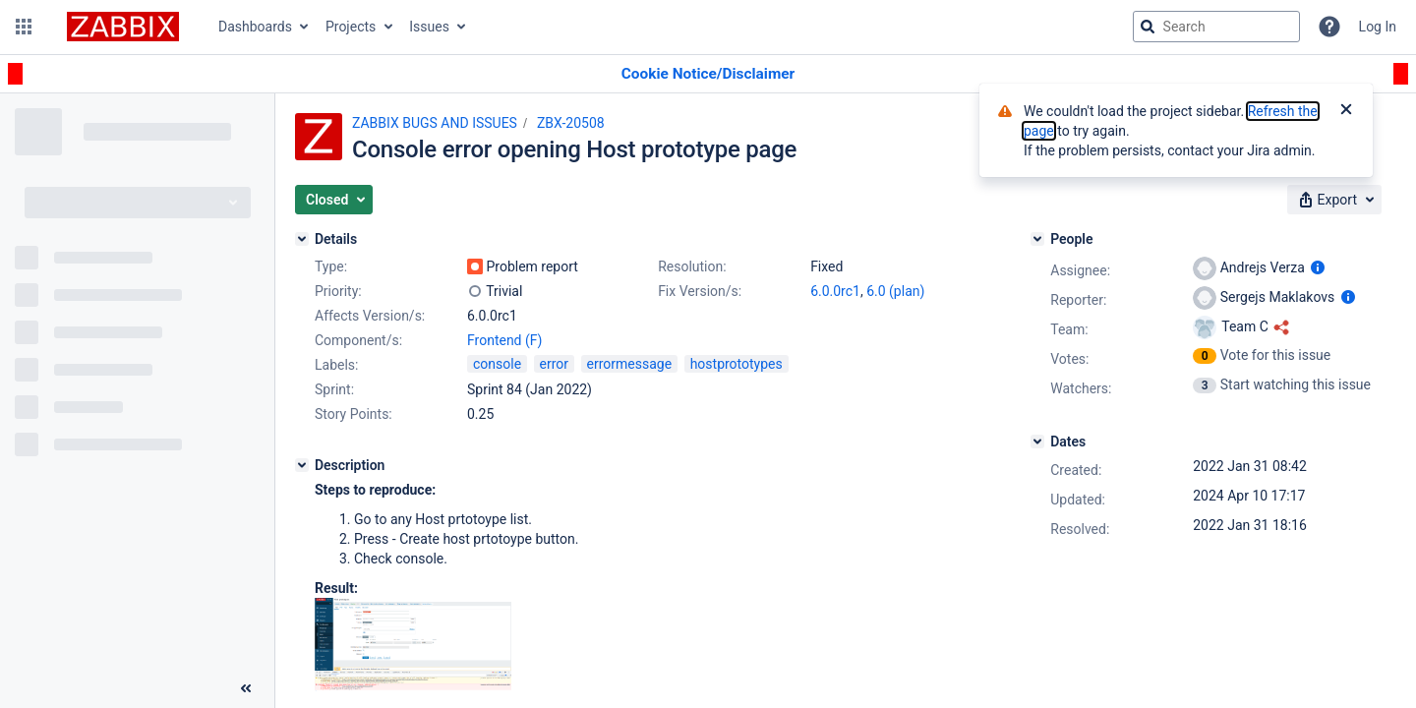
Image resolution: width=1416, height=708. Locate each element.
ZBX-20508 (571, 123)
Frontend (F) (504, 340)
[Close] (1346, 111)
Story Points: (353, 414)
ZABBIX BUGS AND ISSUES (434, 123)
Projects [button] (350, 26)
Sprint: (334, 389)
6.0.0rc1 (835, 291)
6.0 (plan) (895, 291)
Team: (1069, 329)
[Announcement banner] (708, 74)
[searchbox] (1216, 26)
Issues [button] (429, 26)
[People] (1037, 239)
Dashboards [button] (255, 26)
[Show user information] (1318, 267)
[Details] (302, 239)
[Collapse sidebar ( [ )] (246, 688)
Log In (1377, 26)
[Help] (1329, 26)
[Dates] (1037, 441)
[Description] (302, 465)
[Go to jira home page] (123, 26)
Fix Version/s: (699, 291)
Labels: (336, 365)
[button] (23, 26)
